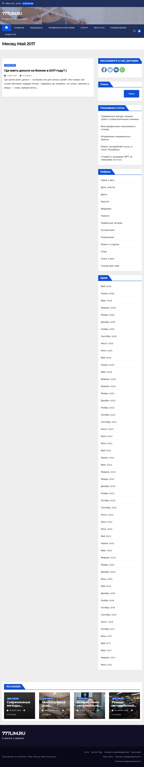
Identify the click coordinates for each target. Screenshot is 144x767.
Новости (10, 34)
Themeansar (51, 757)
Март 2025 (106, 372)
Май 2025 (106, 357)
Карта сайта (136, 752)
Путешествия (107, 230)
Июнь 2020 (107, 579)
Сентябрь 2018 (108, 614)
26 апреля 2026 (52, 710)
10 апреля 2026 (87, 710)
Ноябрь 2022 (107, 493)
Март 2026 (106, 300)
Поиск (104, 84)
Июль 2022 (106, 522)
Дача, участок (108, 187)
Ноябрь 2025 (107, 329)
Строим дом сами (110, 266)
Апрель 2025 (107, 365)
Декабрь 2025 (108, 322)
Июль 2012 (106, 664)
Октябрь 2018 (108, 607)
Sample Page (96, 752)
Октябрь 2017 (108, 629)
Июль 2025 (106, 350)
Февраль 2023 (108, 472)
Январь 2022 (107, 564)
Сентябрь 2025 (109, 336)
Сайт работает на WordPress (14, 757)
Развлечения (118, 28)
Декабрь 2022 (108, 486)
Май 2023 (106, 450)
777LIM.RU (12, 13)
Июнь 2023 (106, 443)
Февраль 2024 (108, 386)
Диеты (104, 194)
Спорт (84, 28)
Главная (19, 28)
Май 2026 (106, 286)
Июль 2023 (106, 436)
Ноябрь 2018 (107, 600)
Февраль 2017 (108, 657)
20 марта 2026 (121, 710)
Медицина (36, 28)
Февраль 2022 (108, 557)
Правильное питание (62, 28)
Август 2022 (107, 514)
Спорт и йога (107, 258)
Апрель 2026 (107, 293)
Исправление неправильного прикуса (89, 705)
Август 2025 (107, 343)
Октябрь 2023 (108, 415)
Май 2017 (106, 643)
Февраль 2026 (108, 307)
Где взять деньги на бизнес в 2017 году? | (35, 70)
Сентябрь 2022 (109, 507)
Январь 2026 (107, 315)
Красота (99, 28)
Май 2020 (106, 586)
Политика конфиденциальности (128, 757)
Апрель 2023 (107, 457)
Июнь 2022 (106, 529)
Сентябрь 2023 (109, 422)
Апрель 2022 (107, 543)
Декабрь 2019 (108, 593)
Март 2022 (106, 550)
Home (86, 752)
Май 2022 (106, 536)
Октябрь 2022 (108, 500)
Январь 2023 (107, 479)
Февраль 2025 (108, 379)
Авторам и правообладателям (116, 752)
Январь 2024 (107, 393)
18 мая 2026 (15, 710)
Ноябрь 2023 (107, 407)
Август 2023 (107, 429)
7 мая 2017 (12, 76)
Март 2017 (106, 650)
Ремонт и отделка (110, 244)
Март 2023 (106, 465)
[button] (134, 31)
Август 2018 (107, 622)
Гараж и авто (107, 180)
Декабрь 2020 (108, 572)
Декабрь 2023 (108, 400)
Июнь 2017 (106, 636)
